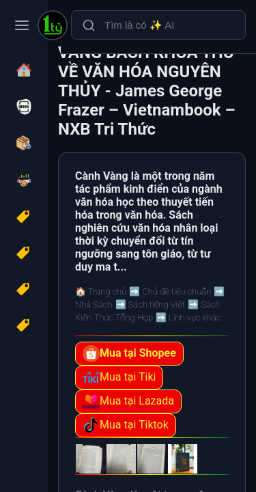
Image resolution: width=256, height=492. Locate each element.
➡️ (170, 291)
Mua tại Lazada (128, 401)
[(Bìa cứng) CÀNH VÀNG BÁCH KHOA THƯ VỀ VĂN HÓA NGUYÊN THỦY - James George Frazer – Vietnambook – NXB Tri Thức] (53, 26)
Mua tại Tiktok (126, 425)
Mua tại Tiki (119, 377)
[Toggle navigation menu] (22, 25)
